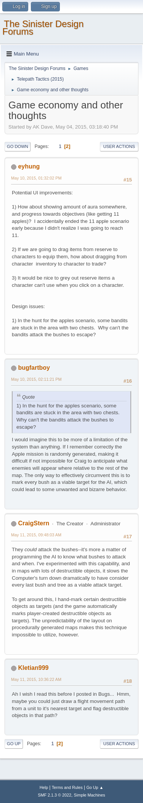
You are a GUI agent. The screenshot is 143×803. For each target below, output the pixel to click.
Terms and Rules (67, 787)
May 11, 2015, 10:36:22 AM (36, 679)
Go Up (14, 743)
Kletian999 (33, 668)
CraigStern (33, 523)
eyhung (29, 166)
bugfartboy (34, 367)
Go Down (17, 146)
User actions (119, 146)
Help (44, 787)
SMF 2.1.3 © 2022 (54, 795)
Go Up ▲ (94, 787)
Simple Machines (89, 795)
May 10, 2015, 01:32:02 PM (36, 178)
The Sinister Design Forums (43, 28)
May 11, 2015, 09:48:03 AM (36, 535)
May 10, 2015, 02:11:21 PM (36, 379)
